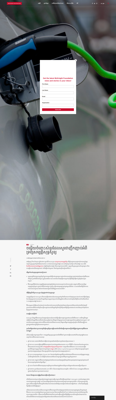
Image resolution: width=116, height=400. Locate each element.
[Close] (76, 60)
